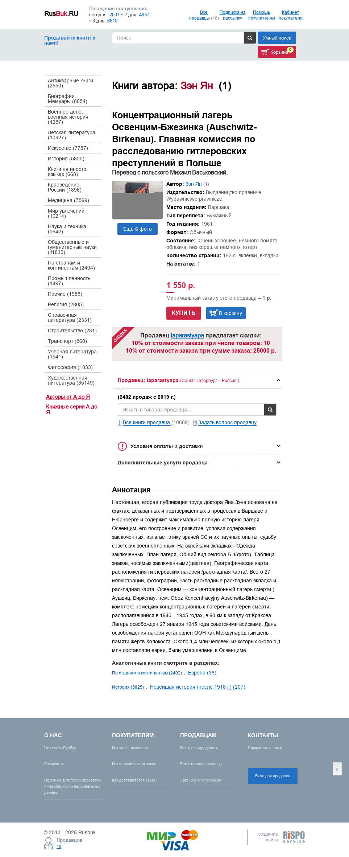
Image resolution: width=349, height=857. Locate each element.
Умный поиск (277, 38)
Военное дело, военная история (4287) (68, 117)
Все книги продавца (147, 422)
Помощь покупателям (261, 15)
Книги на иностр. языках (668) (68, 171)
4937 (144, 14)
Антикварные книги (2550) (70, 83)
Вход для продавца (272, 775)
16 (59, 846)
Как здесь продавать (199, 747)
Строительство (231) (72, 330)
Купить (184, 312)
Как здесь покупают (130, 747)
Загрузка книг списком (201, 780)
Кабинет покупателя (291, 15)
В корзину (230, 313)
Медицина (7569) (68, 200)
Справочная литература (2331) (70, 317)
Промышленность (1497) (69, 280)
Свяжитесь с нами (265, 747)
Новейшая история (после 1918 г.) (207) (197, 687)
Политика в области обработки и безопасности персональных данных (72, 786)
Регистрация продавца (201, 763)
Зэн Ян (194, 184)
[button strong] (197, 380)
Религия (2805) (66, 304)
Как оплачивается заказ (134, 763)
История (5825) (66, 158)
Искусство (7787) (68, 148)
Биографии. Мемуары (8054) (67, 98)
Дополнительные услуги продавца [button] (163, 463)
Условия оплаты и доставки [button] (166, 446)
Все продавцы (204, 15)
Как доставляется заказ (133, 780)
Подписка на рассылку (233, 15)
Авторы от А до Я (68, 397)
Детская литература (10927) (71, 135)
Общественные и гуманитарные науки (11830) (72, 247)
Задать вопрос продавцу (227, 422)
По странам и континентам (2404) (71, 265)
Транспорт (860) (67, 341)
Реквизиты (54, 763)
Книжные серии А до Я (71, 409)
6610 (112, 21)
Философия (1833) (70, 367)
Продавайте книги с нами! (69, 40)
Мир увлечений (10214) (66, 213)
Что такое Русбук (60, 747)
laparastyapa (187, 335)
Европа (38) (202, 673)
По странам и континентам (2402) (147, 673)
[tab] (197, 380)
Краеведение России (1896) (65, 187)
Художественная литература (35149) (71, 380)
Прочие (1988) (65, 294)
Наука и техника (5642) (67, 229)
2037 (114, 14)
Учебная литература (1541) (72, 354)
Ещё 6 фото (137, 229)
